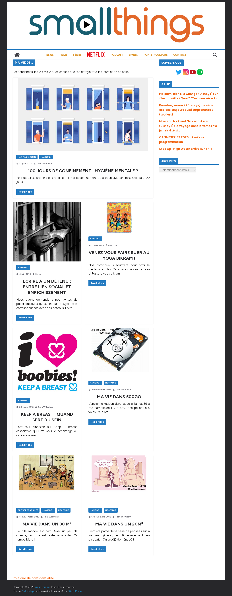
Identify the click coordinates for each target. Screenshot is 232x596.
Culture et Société (28, 510)
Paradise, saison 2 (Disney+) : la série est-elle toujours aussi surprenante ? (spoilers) (186, 109)
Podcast (117, 54)
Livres (133, 54)
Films (63, 54)
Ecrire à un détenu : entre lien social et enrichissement (47, 287)
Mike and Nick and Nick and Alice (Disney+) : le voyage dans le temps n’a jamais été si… (188, 125)
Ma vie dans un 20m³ (119, 524)
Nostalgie (110, 383)
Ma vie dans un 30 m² (46, 524)
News (50, 54)
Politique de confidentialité (33, 578)
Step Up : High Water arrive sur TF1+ (185, 148)
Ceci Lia (112, 245)
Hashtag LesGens (27, 157)
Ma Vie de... (46, 157)
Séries (77, 54)
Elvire (38, 274)
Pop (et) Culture (155, 54)
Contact (179, 54)
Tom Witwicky (44, 163)
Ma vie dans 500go (119, 396)
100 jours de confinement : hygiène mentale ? (83, 170)
